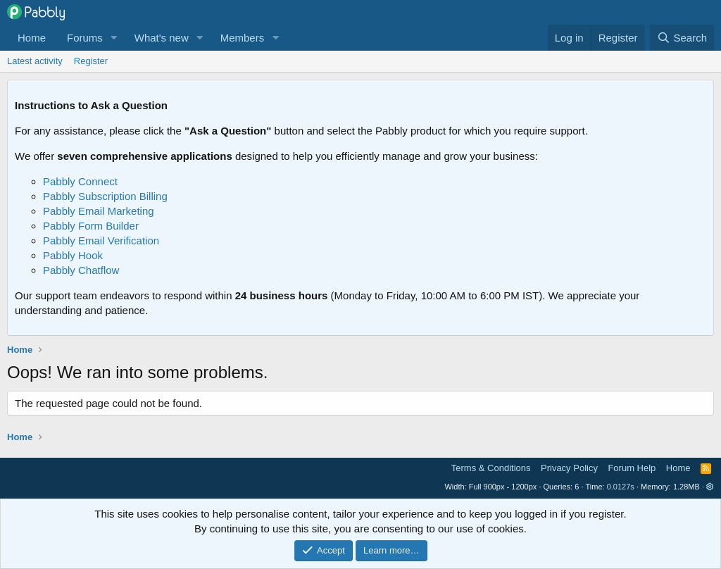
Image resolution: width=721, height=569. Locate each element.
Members (242, 38)
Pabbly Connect (80, 181)
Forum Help (632, 468)
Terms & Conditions (491, 468)
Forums (85, 38)
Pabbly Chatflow (81, 270)
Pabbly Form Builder (91, 226)
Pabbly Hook (73, 255)
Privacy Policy (569, 468)
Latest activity (35, 61)
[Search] (682, 38)
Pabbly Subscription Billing (105, 196)
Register (91, 61)
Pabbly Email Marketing (98, 211)
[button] (114, 38)
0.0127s (620, 486)
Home (32, 38)
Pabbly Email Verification (101, 240)
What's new (161, 38)
